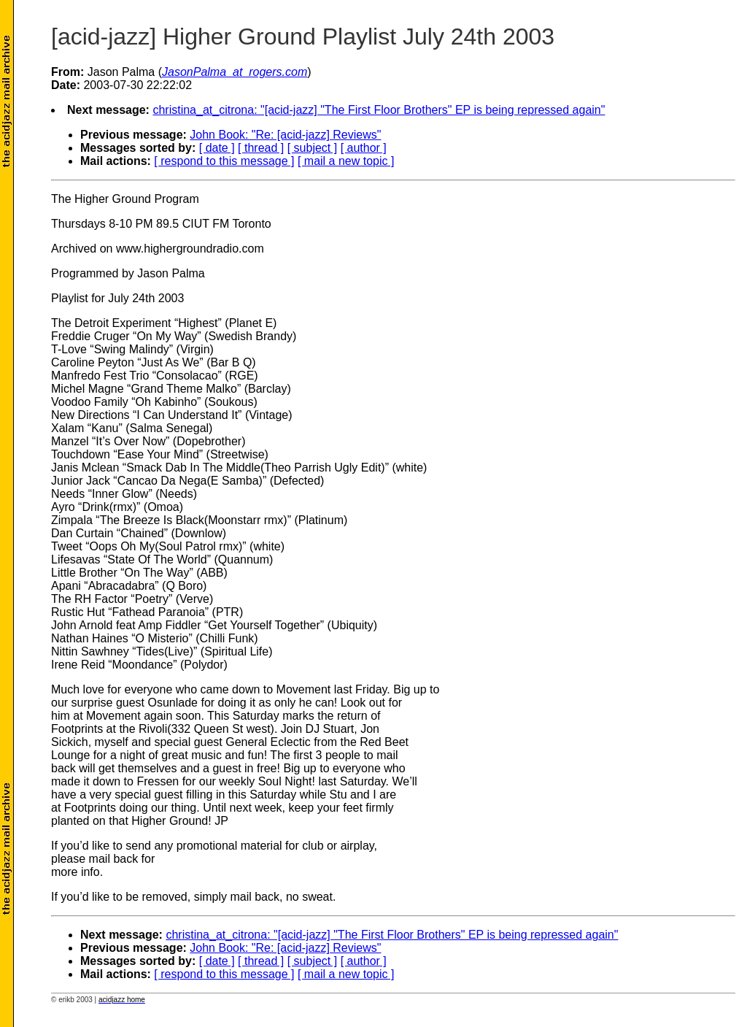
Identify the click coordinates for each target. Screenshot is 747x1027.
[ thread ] (261, 148)
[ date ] (217, 148)
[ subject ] (312, 148)
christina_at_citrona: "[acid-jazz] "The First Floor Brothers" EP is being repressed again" (378, 110)
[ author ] (364, 148)
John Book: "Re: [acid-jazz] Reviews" (285, 134)
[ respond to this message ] (224, 161)
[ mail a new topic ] (346, 161)
